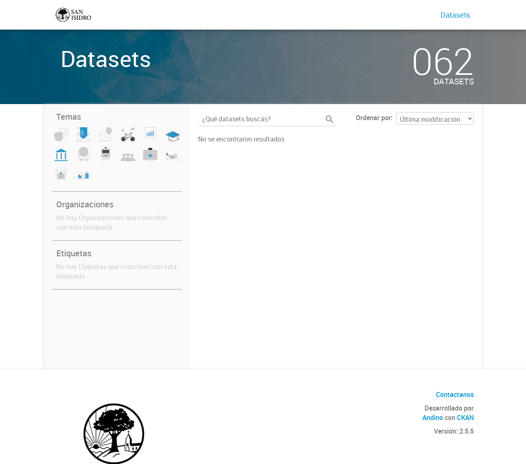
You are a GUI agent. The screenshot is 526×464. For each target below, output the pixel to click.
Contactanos (455, 394)
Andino (432, 417)
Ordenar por (373, 118)
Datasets (455, 15)
